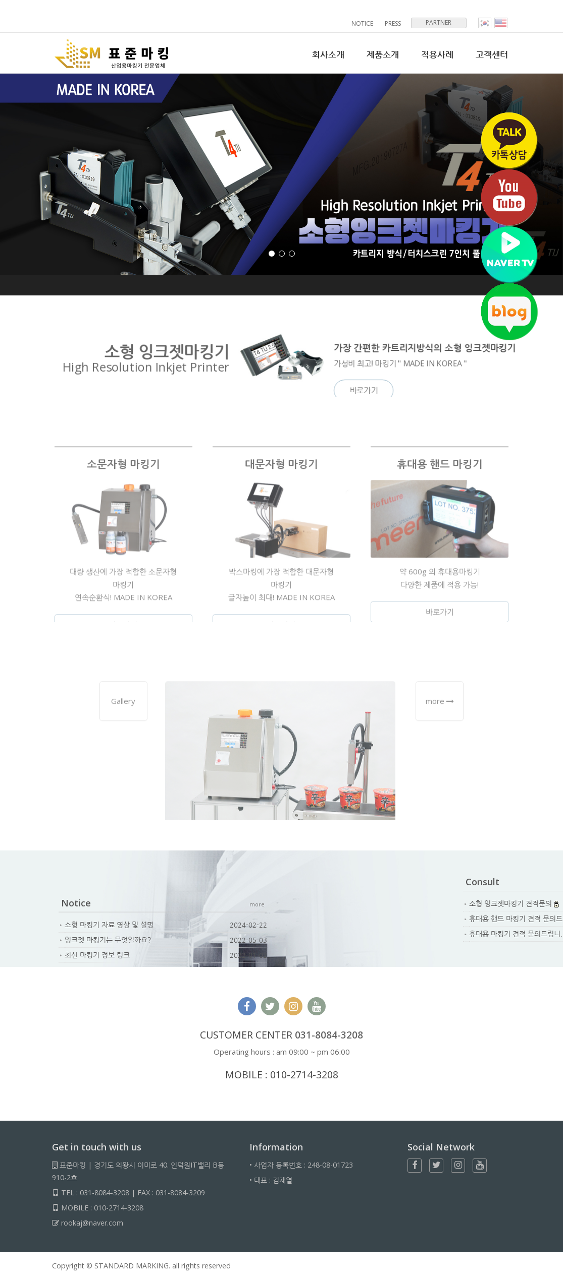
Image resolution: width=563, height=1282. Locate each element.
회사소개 (328, 54)
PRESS (393, 23)
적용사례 (437, 54)
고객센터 (492, 54)
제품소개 (383, 54)
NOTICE (362, 23)
